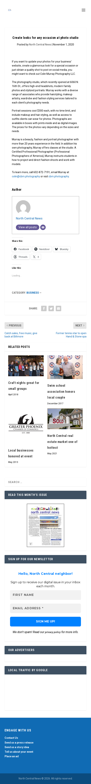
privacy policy (53, 632)
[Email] (43, 227)
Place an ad (12, 756)
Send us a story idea (17, 747)
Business (32, 292)
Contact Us (11, 737)
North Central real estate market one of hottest (62, 442)
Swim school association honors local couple (61, 391)
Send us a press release (19, 742)
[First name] (45, 595)
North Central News (40, 44)
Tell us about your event (19, 751)
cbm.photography (59, 176)
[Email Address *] (45, 608)
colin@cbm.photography (26, 176)
